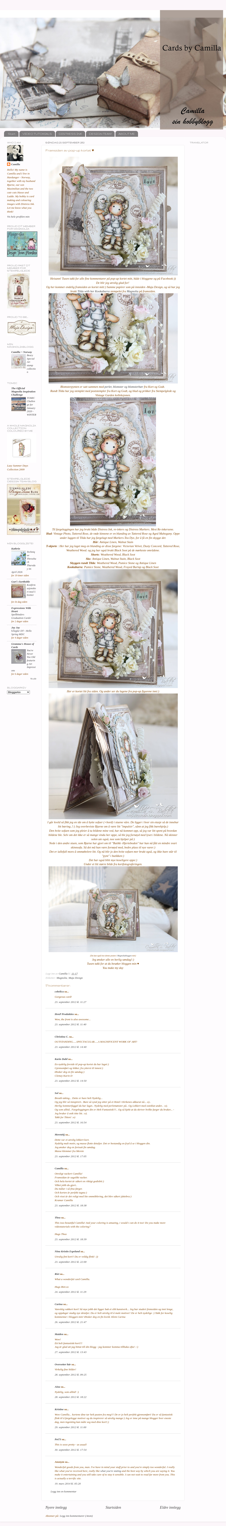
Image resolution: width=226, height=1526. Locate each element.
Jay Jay (15, 627)
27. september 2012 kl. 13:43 (70, 1352)
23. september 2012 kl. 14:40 (70, 1046)
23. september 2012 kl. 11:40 (70, 1024)
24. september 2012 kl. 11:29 (70, 1291)
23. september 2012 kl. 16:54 (70, 1122)
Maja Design (76, 977)
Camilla (59, 1168)
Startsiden (113, 1507)
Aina (57, 1386)
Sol (56, 1093)
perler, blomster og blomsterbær (123, 386)
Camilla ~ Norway (21, 352)
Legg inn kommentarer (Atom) (76, 1515)
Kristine (59, 1409)
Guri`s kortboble (20, 581)
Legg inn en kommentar (63, 1491)
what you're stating (110, 1470)
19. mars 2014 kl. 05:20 (68, 1483)
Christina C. (61, 1036)
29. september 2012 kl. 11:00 (70, 1427)
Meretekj (60, 1134)
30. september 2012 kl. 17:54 (70, 1449)
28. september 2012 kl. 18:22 (70, 1396)
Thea (58, 1217)
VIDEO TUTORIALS (37, 133)
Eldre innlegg (170, 1507)
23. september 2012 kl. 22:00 (70, 1261)
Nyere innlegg (56, 1507)
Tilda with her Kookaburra (93, 291)
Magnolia (132, 291)
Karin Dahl (61, 1059)
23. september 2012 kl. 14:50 (70, 1080)
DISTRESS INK (70, 133)
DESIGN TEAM (100, 133)
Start (11, 133)
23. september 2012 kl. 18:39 (70, 1239)
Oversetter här (63, 1364)
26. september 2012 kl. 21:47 (70, 1322)
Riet (57, 1273)
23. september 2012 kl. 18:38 (70, 1205)
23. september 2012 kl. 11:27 (70, 1002)
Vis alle (33, 679)
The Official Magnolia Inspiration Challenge (23, 391)
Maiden (59, 1334)
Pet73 (58, 1439)
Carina (59, 1304)
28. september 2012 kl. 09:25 (70, 1374)
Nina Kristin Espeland (67, 1251)
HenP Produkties (64, 1014)
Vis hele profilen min (18, 216)
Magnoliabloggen (124, 956)
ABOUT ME (126, 133)
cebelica (59, 991)
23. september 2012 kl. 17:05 (70, 1156)
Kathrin (15, 548)
